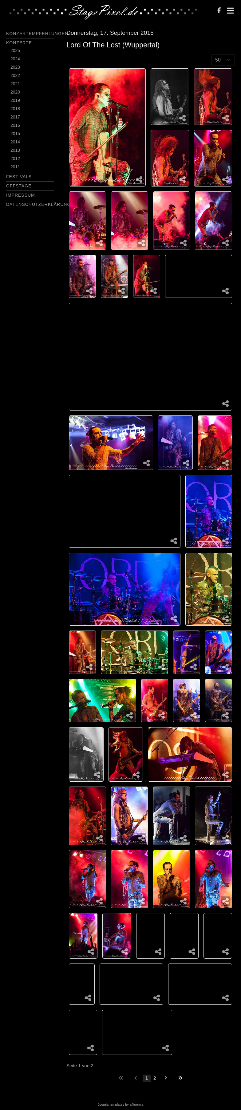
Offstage (18, 185)
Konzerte (19, 42)
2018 (15, 108)
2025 (15, 50)
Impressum (20, 195)
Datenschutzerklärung (38, 204)
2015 (15, 133)
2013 (15, 150)
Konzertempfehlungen (37, 33)
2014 (15, 141)
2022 (15, 75)
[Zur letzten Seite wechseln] (180, 1078)
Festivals (19, 176)
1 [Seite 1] (146, 1077)
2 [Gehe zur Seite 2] (154, 1077)
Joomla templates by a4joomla (121, 1104)
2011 (15, 166)
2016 (15, 125)
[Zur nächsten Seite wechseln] (165, 1078)
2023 (15, 67)
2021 (15, 83)
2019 (15, 100)
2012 (15, 158)
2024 (15, 58)
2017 (15, 116)
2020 (15, 92)
